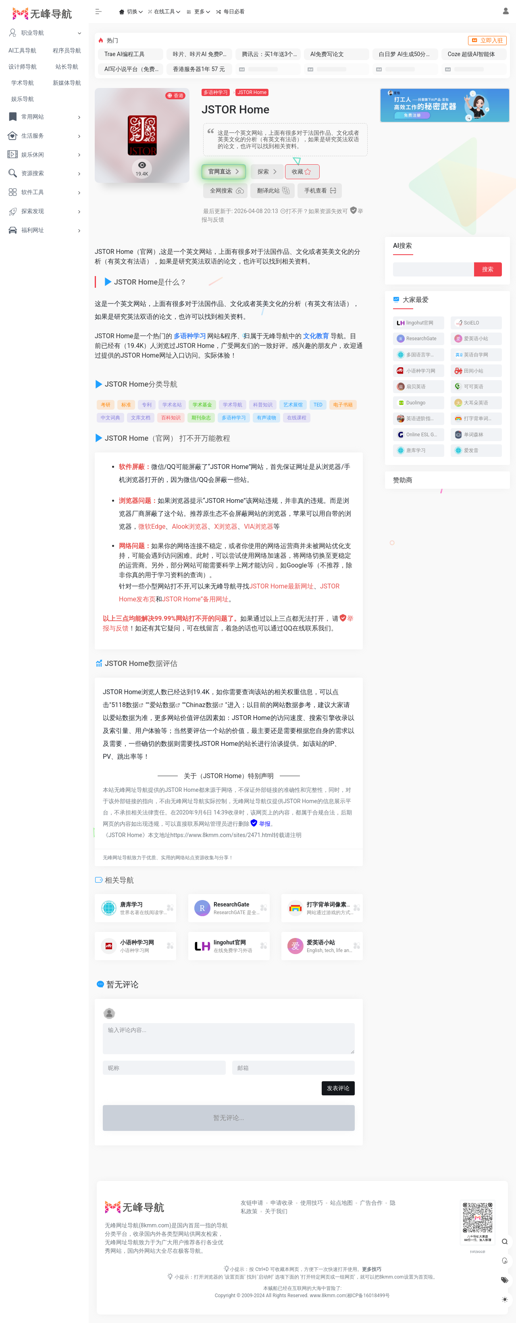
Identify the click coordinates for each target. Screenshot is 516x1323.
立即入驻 (487, 40)
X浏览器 (225, 526)
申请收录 (281, 1202)
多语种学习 (216, 92)
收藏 (300, 171)
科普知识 (263, 405)
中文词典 (110, 418)
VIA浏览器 (258, 526)
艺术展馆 (293, 405)
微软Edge (151, 526)
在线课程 (296, 418)
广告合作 (371, 1202)
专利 (147, 405)
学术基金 (202, 405)
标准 (126, 405)
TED (318, 405)
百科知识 (171, 418)
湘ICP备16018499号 (368, 1295)
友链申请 (252, 1202)
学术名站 (172, 405)
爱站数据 (162, 705)
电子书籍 (343, 405)
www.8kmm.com (327, 1295)
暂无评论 (122, 984)
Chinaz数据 (202, 705)
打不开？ (294, 211)
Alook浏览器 (190, 526)
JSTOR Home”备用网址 (195, 599)
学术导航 (232, 405)
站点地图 (341, 1202)
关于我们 (276, 1211)
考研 (105, 405)
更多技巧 (371, 1269)
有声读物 (266, 418)
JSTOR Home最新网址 (281, 586)
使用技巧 (311, 1202)
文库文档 (140, 418)
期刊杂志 (201, 418)
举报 (260, 824)
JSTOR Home (251, 92)
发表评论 (338, 1088)
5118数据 (125, 705)
